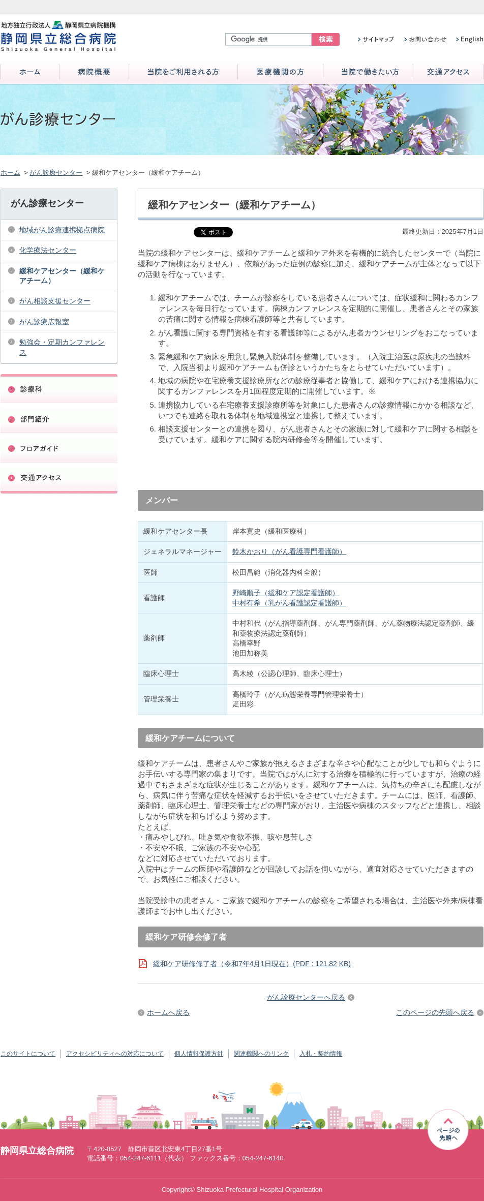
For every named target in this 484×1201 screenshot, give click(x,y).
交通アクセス (448, 72)
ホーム (30, 72)
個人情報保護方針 (198, 1053)
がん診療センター (55, 172)
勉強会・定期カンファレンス (62, 347)
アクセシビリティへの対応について (115, 1053)
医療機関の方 (280, 72)
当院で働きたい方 (368, 72)
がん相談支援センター (54, 301)
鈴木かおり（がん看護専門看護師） (289, 551)
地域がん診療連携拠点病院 (62, 230)
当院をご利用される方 (183, 72)
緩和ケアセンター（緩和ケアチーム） (62, 276)
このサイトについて (28, 1053)
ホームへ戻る (168, 1012)
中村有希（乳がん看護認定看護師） (289, 603)
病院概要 (94, 72)
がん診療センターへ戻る (306, 997)
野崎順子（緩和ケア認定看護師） (285, 593)
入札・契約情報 (320, 1053)
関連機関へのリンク (261, 1053)
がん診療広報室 (44, 322)
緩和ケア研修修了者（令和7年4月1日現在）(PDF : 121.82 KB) (252, 964)
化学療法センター (47, 250)
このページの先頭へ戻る (435, 1012)
